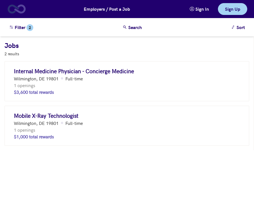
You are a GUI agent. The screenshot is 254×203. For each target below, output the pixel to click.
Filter (21, 27)
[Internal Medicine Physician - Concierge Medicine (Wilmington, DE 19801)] (127, 81)
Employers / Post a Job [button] (107, 9)
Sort (239, 27)
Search (132, 27)
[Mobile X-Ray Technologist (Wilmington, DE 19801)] (127, 126)
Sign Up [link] (232, 9)
